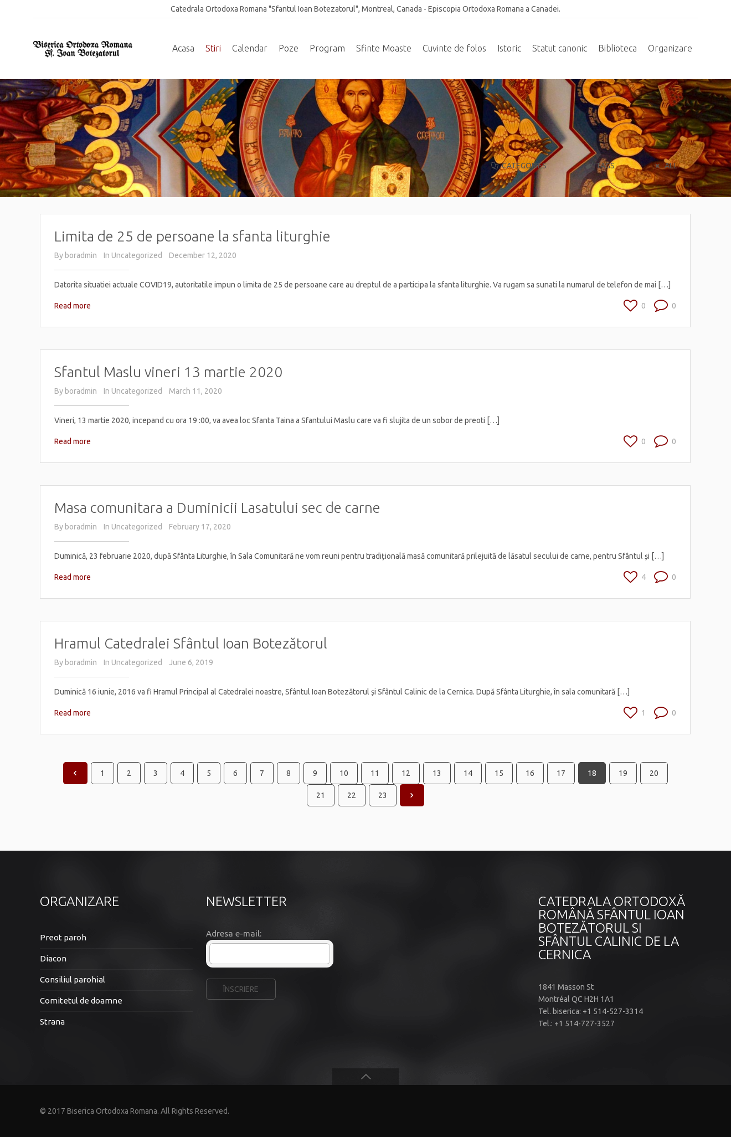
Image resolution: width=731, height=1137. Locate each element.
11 (374, 773)
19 (623, 773)
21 (320, 795)
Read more (72, 305)
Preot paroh (63, 937)
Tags (599, 165)
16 (530, 773)
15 (499, 773)
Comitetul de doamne (81, 1000)
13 (437, 773)
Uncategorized (136, 255)
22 (351, 795)
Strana (52, 1021)
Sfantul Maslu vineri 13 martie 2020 (168, 372)
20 (654, 773)
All (664, 165)
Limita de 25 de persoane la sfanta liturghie (192, 236)
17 (561, 773)
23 (382, 795)
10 (343, 773)
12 (405, 773)
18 (592, 773)
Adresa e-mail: (233, 933)
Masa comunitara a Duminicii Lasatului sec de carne (217, 508)
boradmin (81, 255)
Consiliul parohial (72, 979)
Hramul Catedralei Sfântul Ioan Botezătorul (190, 643)
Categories (518, 165)
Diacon (53, 958)
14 (468, 773)
